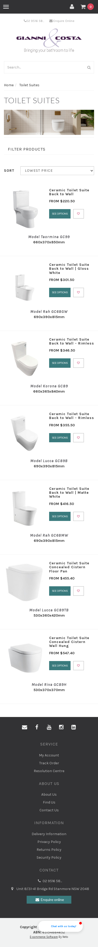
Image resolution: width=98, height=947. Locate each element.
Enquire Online (61, 21)
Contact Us (49, 810)
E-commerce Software (44, 937)
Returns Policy (49, 849)
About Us (49, 794)
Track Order (49, 763)
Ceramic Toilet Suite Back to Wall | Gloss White (69, 268)
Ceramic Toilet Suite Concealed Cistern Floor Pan (69, 567)
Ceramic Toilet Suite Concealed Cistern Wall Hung (69, 642)
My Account (49, 755)
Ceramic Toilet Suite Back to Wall (69, 192)
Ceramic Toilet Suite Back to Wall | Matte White (69, 492)
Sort (9, 170)
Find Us (49, 802)
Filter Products (26, 149)
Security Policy (49, 857)
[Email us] (24, 727)
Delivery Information (49, 834)
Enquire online (49, 899)
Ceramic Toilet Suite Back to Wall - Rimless (71, 341)
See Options (60, 213)
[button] (60, 926)
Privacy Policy (49, 842)
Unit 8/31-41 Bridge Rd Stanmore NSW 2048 (49, 889)
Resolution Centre (49, 771)
